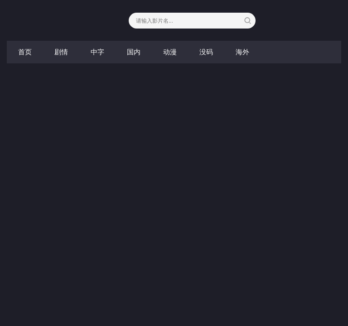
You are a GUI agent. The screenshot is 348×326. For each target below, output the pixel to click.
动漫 (170, 52)
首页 (25, 52)
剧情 (61, 52)
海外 (242, 52)
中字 (97, 52)
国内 (133, 52)
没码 (206, 52)
